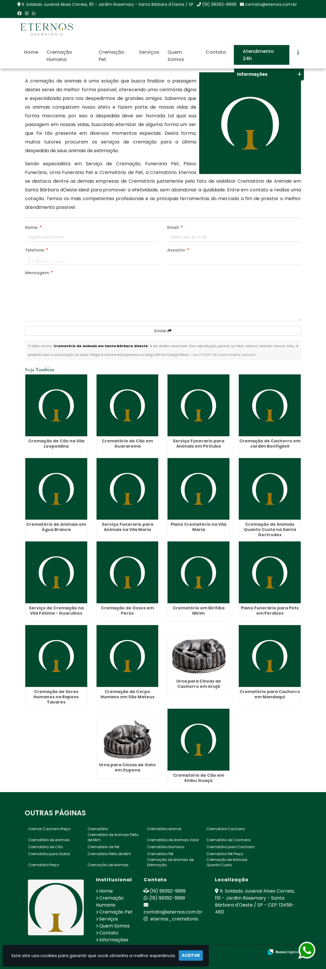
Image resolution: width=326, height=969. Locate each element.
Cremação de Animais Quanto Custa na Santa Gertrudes (270, 529)
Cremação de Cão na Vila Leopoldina (56, 443)
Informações (113, 939)
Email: (175, 227)
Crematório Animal (164, 828)
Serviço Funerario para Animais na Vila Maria (127, 526)
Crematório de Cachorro (228, 839)
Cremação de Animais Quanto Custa (226, 862)
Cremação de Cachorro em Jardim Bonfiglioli (269, 443)
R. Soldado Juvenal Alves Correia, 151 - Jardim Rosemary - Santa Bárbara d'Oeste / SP (107, 4)
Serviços (149, 52)
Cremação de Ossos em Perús (127, 610)
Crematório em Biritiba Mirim (199, 610)
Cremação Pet (111, 56)
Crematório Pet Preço (224, 853)
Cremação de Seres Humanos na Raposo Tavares (56, 697)
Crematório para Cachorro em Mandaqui (270, 694)
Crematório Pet (160, 853)
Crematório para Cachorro (230, 846)
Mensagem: (39, 273)
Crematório (98, 828)
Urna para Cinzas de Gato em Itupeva (127, 767)
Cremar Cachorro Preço (49, 828)
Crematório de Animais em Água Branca (56, 526)
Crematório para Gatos (49, 853)
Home (31, 52)
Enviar (163, 331)
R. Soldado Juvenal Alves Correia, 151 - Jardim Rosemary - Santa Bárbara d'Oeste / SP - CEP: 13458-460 (255, 901)
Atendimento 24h (258, 55)
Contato (216, 52)
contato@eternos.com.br (271, 4)
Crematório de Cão (45, 846)
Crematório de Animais (49, 839)
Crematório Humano (165, 846)
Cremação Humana (59, 56)
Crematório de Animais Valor (173, 839)
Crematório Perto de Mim (109, 853)
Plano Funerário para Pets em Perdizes (270, 610)
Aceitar (191, 955)
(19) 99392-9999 (219, 4)
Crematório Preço (43, 864)
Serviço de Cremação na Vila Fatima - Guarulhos (56, 610)
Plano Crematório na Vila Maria (198, 526)
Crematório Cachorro (225, 828)
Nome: (33, 227)
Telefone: (36, 250)
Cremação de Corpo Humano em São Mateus (127, 694)
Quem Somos (176, 56)
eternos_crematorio (171, 919)
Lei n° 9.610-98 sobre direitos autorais (224, 354)
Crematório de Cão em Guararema (127, 443)
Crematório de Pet (103, 846)
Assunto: (178, 250)
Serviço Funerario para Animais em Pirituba (198, 443)
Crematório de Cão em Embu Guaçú (198, 777)
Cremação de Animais (108, 864)
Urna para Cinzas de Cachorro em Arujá (198, 683)
